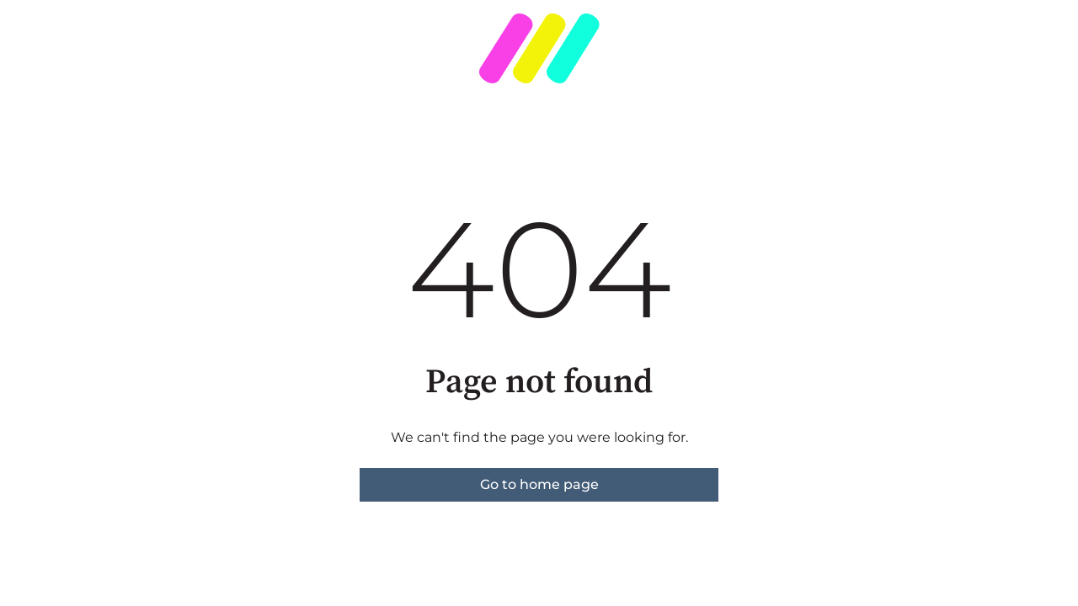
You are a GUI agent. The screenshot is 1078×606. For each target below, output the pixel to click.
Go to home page (539, 484)
